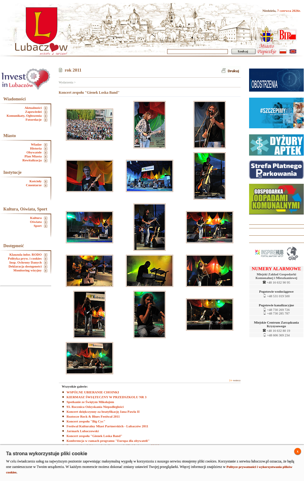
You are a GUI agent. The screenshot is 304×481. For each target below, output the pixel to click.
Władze (39, 144)
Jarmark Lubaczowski (82, 431)
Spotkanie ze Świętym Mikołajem (90, 402)
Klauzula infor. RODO (28, 255)
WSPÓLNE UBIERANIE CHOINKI (92, 392)
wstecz (235, 380)
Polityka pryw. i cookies (27, 259)
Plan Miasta (36, 156)
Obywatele (36, 152)
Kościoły (38, 181)
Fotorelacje (36, 120)
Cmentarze (36, 185)
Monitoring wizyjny (30, 270)
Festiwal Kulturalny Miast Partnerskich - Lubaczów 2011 (107, 426)
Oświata (38, 222)
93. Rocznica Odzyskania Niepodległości (94, 407)
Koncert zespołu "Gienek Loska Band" (94, 436)
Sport (40, 226)
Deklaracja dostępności (27, 266)
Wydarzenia (66, 82)
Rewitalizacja (34, 160)
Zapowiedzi (36, 112)
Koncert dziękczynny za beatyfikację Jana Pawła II (103, 411)
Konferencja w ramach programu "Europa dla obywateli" (108, 440)
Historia (38, 148)
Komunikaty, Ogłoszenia (27, 116)
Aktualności (36, 108)
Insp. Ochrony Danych (28, 262)
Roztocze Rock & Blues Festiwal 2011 (93, 416)
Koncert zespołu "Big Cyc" (85, 421)
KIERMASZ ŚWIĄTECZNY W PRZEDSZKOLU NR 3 (106, 397)
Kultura (38, 218)
